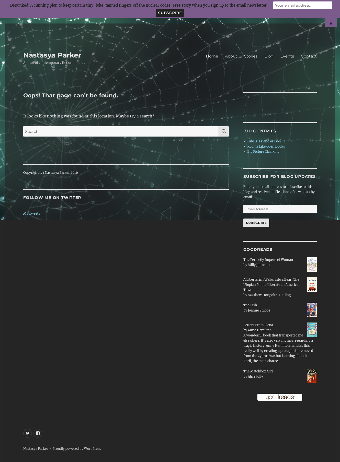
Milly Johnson (259, 265)
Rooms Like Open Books (266, 146)
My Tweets (31, 213)
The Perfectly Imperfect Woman (268, 260)
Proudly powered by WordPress (77, 449)
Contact (309, 56)
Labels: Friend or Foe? (264, 141)
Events (287, 56)
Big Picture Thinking (263, 152)
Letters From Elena (258, 325)
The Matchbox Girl (258, 371)
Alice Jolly (255, 376)
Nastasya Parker (52, 55)
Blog (268, 56)
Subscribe (256, 223)
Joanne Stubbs (259, 310)
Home (212, 56)
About (231, 56)
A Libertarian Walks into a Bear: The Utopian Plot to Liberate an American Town (272, 284)
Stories (251, 56)
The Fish (250, 305)
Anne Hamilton (260, 330)
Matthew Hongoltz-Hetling (269, 295)
